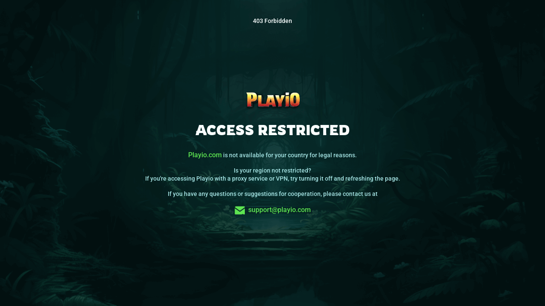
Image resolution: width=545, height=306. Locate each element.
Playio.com (205, 155)
